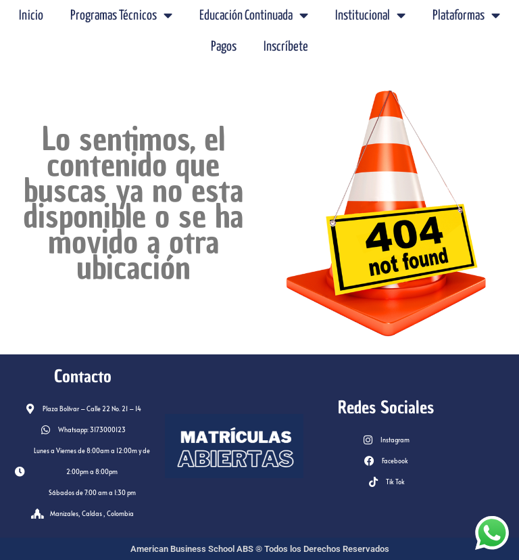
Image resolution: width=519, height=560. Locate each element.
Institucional (370, 16)
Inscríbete (286, 47)
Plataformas (466, 16)
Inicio (31, 15)
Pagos (224, 47)
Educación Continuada (253, 16)
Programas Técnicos (121, 16)
